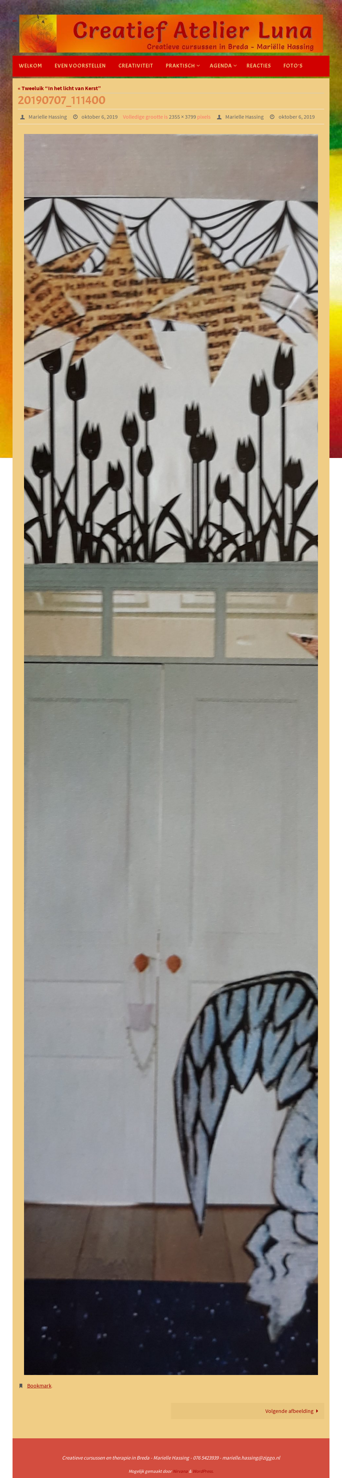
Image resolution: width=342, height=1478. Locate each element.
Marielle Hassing (48, 116)
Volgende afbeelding (293, 1410)
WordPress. (203, 1471)
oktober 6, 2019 (99, 116)
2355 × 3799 (182, 116)
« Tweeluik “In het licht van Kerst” (59, 88)
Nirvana (180, 1471)
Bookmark (39, 1385)
